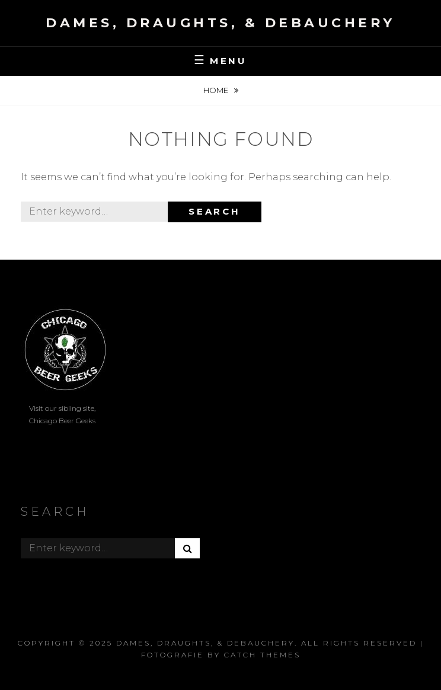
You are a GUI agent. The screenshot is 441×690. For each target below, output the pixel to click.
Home (216, 90)
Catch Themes (262, 654)
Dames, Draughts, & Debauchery (220, 23)
